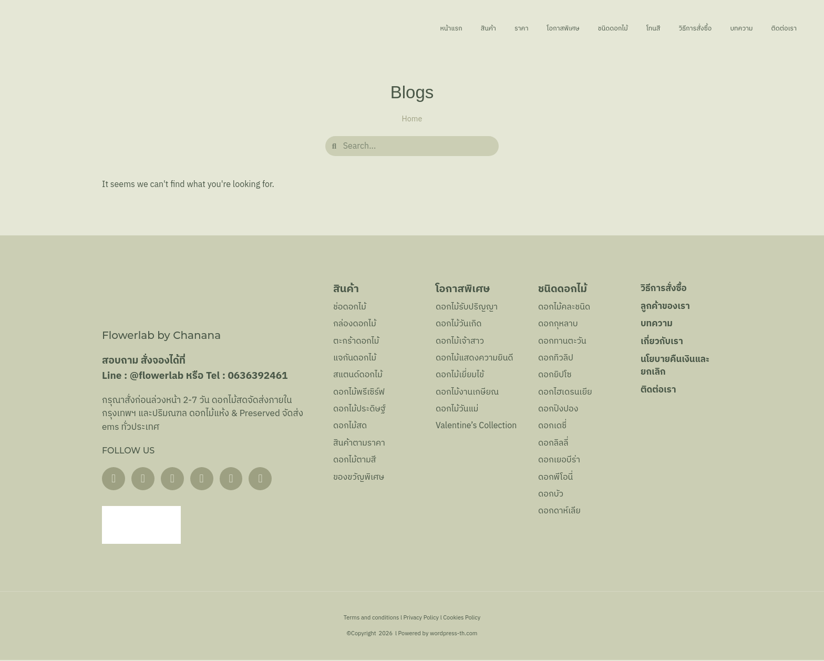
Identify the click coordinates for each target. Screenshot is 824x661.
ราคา (460, 29)
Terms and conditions (371, 619)
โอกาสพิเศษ (511, 29)
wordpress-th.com (453, 634)
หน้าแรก (376, 29)
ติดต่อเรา (781, 29)
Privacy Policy (421, 619)
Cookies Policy (461, 619)
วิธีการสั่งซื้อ (673, 29)
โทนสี (622, 29)
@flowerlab (157, 376)
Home (412, 119)
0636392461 (257, 376)
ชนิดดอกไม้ (572, 29)
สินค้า (420, 29)
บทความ (729, 29)
